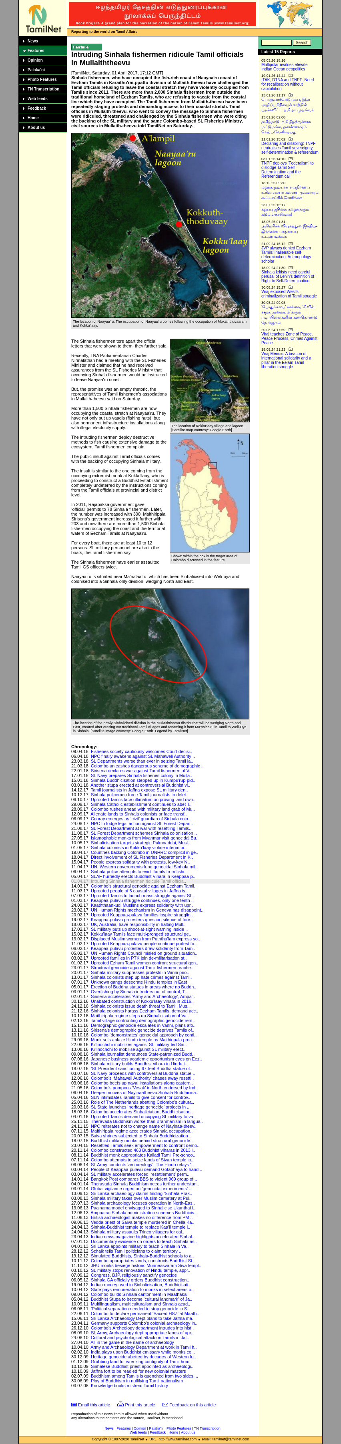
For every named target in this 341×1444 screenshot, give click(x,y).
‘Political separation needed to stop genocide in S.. (140, 1308)
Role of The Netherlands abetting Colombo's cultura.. (142, 1102)
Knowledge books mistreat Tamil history (129, 1385)
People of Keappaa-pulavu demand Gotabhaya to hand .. (146, 1169)
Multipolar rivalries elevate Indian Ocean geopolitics (284, 66)
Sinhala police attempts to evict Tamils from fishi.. (139, 871)
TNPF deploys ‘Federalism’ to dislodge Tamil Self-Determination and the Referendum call (287, 170)
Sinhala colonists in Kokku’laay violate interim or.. (139, 847)
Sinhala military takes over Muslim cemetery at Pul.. (141, 1198)
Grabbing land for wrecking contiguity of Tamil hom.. (141, 1361)
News (33, 41)
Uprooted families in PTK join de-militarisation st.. (139, 958)
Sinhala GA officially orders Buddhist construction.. (140, 1279)
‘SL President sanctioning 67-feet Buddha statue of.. (141, 1068)
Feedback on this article (192, 1404)
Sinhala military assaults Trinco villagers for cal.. (138, 1231)
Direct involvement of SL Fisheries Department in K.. (142, 857)
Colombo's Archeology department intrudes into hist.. (142, 1328)
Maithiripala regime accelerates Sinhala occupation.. (142, 1131)
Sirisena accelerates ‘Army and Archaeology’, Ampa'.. (143, 996)
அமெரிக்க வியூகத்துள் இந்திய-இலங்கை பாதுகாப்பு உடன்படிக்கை (289, 231)
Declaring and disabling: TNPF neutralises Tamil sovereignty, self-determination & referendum (290, 148)
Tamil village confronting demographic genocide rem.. (143, 1020)
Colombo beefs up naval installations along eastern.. (142, 1082)
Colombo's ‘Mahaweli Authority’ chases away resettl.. (142, 1078)
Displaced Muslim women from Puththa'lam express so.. (145, 938)
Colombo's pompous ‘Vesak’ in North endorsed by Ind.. (144, 1087)
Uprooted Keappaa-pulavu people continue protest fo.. (144, 943)
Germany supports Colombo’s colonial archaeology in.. (144, 1323)
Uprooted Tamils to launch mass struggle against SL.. (143, 895)
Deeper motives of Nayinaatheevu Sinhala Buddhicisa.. (144, 1092)
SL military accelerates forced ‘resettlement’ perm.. (140, 1174)
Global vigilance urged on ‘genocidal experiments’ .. (141, 1188)
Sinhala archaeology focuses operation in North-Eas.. (143, 1203)
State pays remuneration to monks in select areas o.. (142, 1289)
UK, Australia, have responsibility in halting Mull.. (138, 924)
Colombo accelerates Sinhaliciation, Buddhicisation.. (142, 1111)
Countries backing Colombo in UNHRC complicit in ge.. (144, 852)
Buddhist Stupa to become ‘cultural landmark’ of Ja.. (141, 1299)
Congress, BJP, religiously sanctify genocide (134, 1275)
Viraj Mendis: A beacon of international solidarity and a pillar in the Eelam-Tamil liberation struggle (286, 360)
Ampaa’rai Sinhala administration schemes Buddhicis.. (143, 1212)
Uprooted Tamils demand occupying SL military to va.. (143, 1116)
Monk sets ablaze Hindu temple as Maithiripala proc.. (142, 1039)
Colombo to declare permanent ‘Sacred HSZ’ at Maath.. (145, 1313)
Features (36, 50)
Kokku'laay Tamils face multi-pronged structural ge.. (141, 934)
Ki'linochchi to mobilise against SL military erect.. (138, 1049)
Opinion (35, 60)
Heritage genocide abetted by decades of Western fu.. (143, 1356)
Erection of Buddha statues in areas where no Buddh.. (144, 986)
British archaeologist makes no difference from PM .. (142, 1217)
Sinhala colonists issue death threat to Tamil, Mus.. (140, 1006)
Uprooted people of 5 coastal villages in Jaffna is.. (139, 890)
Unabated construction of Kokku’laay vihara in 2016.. (142, 1001)
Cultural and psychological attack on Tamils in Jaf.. (140, 1337)
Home (33, 118)
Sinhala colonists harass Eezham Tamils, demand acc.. (144, 1010)
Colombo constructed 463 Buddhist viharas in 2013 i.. (143, 1150)
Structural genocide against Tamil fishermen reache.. (142, 967)
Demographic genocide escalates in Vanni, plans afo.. (143, 1025)
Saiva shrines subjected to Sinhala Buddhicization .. (141, 1135)
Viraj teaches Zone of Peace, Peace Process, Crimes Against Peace (289, 338)
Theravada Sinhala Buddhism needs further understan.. (145, 1183)
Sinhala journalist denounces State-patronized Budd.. (143, 1054)
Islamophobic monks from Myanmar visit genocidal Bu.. (145, 837)
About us (36, 127)
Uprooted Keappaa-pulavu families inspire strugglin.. (142, 914)
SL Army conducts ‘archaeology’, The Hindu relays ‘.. (142, 1164)
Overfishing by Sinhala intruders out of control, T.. (139, 991)
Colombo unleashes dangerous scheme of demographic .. (147, 765)
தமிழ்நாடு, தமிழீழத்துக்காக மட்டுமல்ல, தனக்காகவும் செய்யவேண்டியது (286, 126)
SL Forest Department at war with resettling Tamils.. (141, 828)
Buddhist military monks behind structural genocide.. (142, 1140)
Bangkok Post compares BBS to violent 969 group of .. (144, 1179)
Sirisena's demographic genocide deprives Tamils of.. (143, 1030)
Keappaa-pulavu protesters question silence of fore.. (142, 919)
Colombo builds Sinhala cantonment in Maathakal (139, 1294)
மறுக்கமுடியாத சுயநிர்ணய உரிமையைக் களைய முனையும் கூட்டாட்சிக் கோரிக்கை (290, 192)
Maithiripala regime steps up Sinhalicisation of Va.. (140, 1015)
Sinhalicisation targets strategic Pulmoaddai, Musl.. (140, 842)
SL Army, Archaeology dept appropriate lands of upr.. (142, 1332)
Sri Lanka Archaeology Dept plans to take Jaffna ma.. (143, 1318)
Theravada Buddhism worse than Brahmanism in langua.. (147, 1121)
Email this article (94, 1404)
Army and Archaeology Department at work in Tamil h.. (143, 1347)
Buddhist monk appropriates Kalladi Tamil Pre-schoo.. (143, 1155)
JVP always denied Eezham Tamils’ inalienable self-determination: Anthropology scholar (286, 254)
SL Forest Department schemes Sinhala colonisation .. (144, 833)
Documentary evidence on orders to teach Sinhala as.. (144, 1241)
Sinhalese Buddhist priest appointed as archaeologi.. (142, 1366)
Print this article (140, 1404)
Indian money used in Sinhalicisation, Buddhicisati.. (141, 1284)
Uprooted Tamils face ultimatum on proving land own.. (143, 799)
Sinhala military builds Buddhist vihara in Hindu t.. (139, 1063)
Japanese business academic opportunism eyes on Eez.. (146, 1058)
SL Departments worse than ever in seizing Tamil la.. (142, 761)
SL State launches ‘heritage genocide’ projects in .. (140, 1107)
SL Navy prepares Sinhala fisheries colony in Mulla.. (141, 775)
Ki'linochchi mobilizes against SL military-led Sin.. (139, 1044)
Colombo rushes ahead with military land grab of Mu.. (143, 809)
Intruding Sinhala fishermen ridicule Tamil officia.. (138, 881)
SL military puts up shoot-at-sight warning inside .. (139, 929)
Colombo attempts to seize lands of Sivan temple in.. (142, 1159)
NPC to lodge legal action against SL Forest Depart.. (142, 823)
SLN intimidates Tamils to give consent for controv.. (140, 1097)
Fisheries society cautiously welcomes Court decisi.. (141, 751)
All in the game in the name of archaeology (132, 1342)
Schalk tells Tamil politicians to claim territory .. (136, 1251)
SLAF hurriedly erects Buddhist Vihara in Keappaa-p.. (143, 876)
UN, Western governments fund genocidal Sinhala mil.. (144, 866)
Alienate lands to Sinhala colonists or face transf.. (138, 813)
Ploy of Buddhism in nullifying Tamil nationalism (137, 1380)
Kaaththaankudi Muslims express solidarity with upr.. (142, 905)
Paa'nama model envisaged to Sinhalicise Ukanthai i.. (143, 1207)
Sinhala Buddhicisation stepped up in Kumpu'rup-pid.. (143, 780)
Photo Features (42, 79)
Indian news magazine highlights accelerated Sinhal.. (143, 1236)
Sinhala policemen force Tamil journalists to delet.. (140, 794)
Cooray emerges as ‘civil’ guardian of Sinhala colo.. (141, 818)
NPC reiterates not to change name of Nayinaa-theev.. (144, 1126)
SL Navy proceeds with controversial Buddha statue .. (143, 1073)
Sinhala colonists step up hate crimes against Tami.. (141, 977)
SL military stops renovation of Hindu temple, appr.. (140, 1270)
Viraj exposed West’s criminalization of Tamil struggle (289, 293)
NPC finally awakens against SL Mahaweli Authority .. (143, 756)
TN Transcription (43, 89)
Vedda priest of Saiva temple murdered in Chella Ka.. (143, 1222)
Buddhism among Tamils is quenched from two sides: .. (144, 1376)
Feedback (37, 108)
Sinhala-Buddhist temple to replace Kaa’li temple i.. (140, 1227)
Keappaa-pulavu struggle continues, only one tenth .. (142, 900)
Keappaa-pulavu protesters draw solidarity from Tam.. (143, 948)
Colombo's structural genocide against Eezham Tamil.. (144, 886)
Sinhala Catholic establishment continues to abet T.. (141, 804)
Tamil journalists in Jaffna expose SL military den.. (139, 789)
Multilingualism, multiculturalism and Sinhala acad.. (140, 1303)
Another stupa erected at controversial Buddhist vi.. (140, 785)
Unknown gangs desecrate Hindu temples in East (139, 982)
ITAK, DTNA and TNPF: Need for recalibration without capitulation (287, 84)
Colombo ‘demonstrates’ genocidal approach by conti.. (144, 1034)
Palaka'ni (36, 70)
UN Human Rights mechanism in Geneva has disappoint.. (147, 910)
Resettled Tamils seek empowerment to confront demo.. (145, 1145)
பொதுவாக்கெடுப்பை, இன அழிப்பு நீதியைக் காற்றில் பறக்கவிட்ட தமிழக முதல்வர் (287, 104)
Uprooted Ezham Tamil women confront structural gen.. (144, 962)
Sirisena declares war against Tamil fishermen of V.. (141, 770)
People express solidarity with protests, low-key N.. (140, 862)
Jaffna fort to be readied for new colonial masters (138, 1371)
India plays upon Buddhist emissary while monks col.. (143, 1352)
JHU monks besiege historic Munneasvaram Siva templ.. (146, 1265)
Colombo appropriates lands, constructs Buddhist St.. (143, 1260)
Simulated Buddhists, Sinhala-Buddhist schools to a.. (142, 1255)
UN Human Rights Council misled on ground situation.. (144, 953)
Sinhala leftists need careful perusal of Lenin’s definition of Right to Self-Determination (287, 276)
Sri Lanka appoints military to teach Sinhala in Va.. (140, 1246)
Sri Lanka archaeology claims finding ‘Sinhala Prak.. (141, 1193)
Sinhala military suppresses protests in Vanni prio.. (140, 972)
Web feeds (38, 98)
